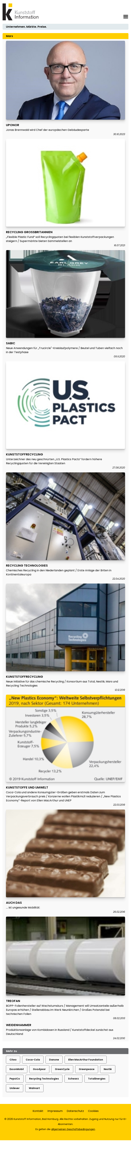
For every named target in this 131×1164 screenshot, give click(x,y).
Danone (54, 1059)
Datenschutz (75, 1111)
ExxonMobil (17, 1069)
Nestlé (108, 1069)
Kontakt (38, 1111)
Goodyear (39, 1069)
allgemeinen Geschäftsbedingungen (73, 1129)
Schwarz (73, 1078)
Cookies (93, 1111)
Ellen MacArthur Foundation (85, 1059)
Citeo (13, 1059)
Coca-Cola (33, 1059)
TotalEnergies (96, 1078)
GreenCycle (62, 1069)
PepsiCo (15, 1078)
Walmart (34, 1088)
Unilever (15, 1088)
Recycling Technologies (44, 1078)
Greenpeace (86, 1069)
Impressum (55, 1111)
